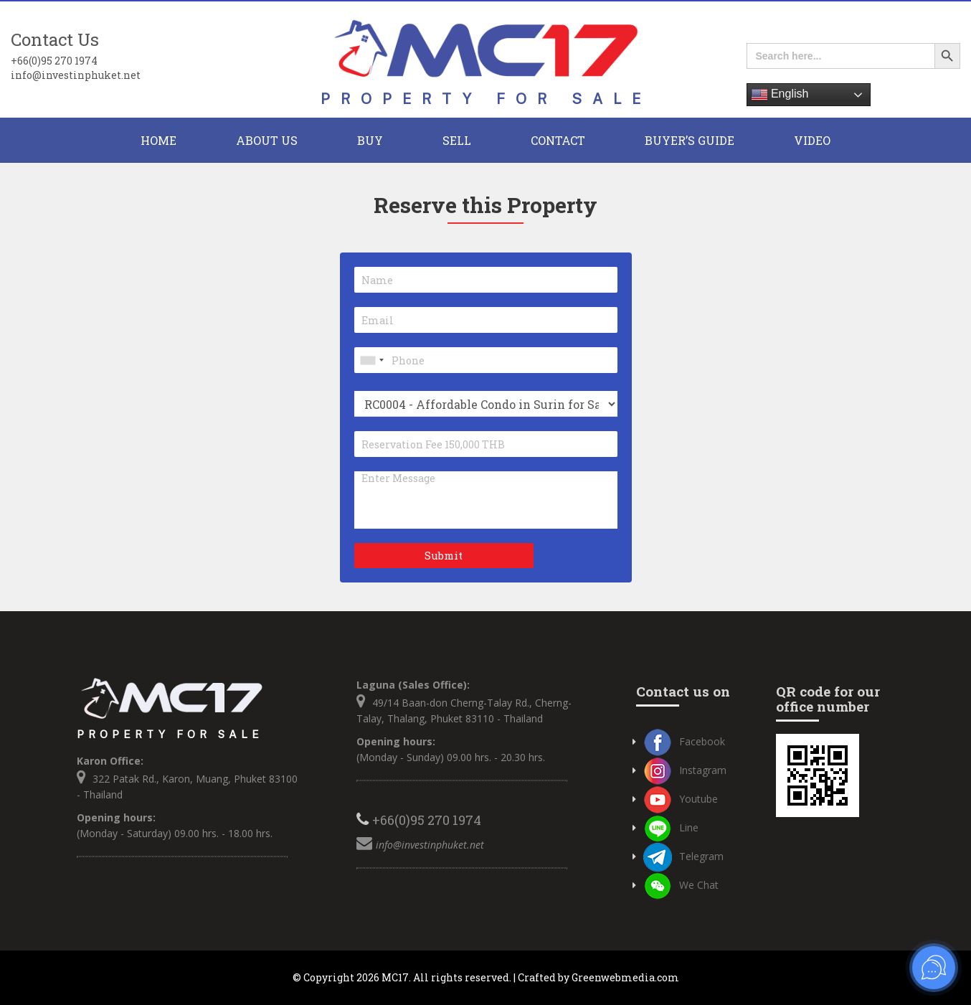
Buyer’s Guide (689, 140)
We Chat (681, 885)
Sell (456, 140)
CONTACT (558, 140)
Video (812, 140)
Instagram (684, 770)
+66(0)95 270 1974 (54, 60)
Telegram (683, 856)
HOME (158, 140)
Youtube (680, 799)
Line (670, 827)
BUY (370, 140)
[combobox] (371, 360)
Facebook (684, 741)
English (780, 94)
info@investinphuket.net (76, 75)
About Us (267, 140)
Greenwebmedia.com (625, 977)
